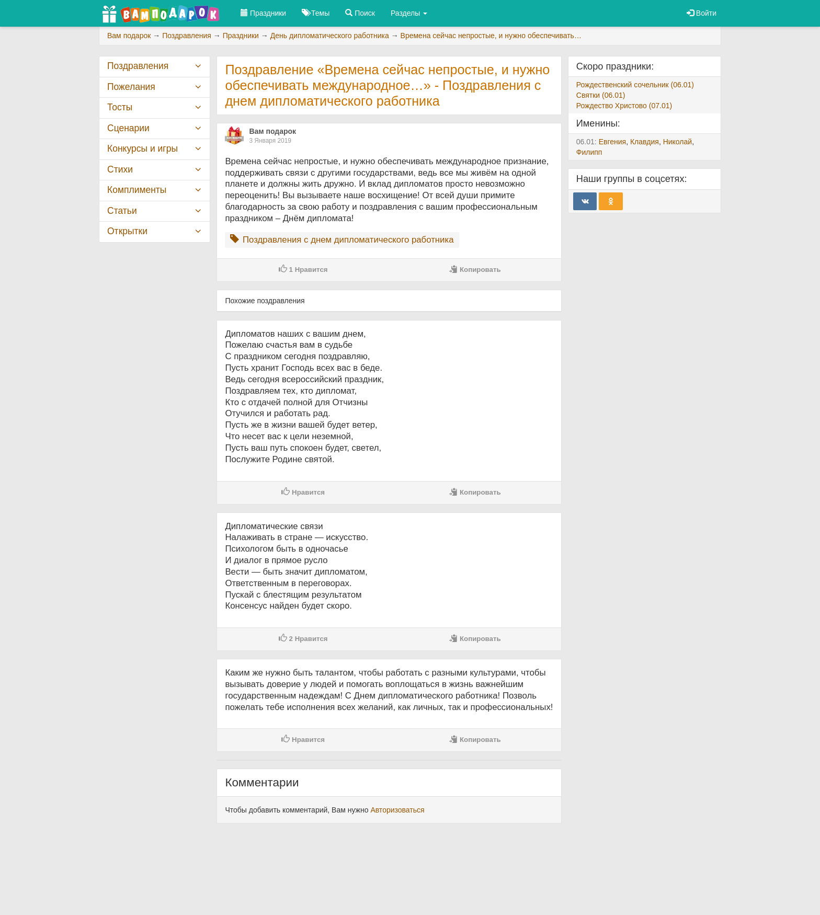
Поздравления (137, 66)
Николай (677, 142)
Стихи (120, 169)
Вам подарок (272, 131)
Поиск (360, 13)
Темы (315, 13)
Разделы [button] (409, 13)
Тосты (119, 107)
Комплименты (136, 190)
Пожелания (131, 87)
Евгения (613, 142)
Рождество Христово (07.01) (624, 105)
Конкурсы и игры (142, 148)
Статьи (122, 210)
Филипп (589, 152)
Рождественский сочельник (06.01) (635, 85)
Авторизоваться (397, 810)
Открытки (127, 231)
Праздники (263, 13)
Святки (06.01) (600, 95)
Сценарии (128, 128)
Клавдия (644, 142)
